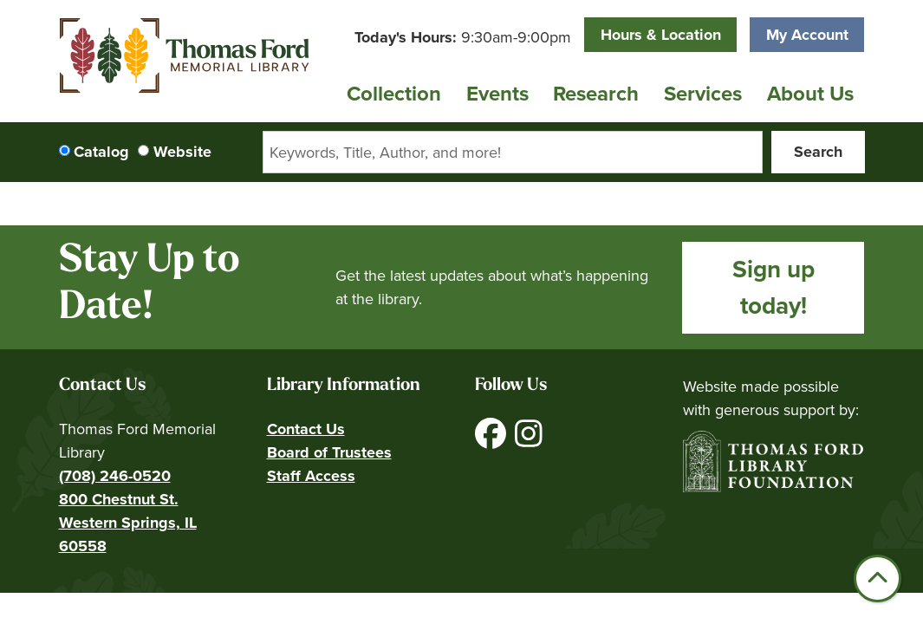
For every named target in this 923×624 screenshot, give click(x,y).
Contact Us (306, 429)
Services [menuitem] (703, 93)
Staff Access (311, 476)
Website (182, 151)
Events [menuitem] (497, 93)
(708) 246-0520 (115, 476)
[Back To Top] (877, 578)
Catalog (101, 151)
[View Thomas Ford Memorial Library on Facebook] (492, 440)
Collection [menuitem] (394, 93)
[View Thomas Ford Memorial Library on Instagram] (529, 440)
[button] (462, 37)
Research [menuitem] (596, 93)
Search (818, 151)
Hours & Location (661, 34)
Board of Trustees (329, 452)
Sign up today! (773, 287)
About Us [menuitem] (810, 93)
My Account (807, 34)
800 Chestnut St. (119, 499)
